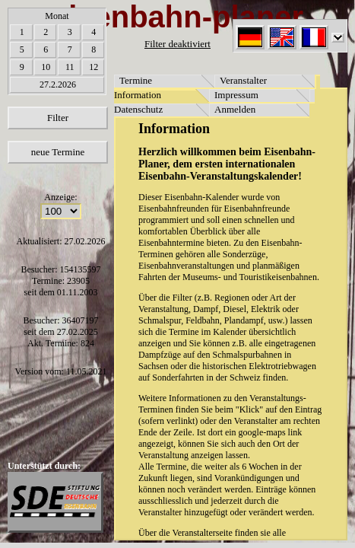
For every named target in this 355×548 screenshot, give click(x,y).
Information (137, 94)
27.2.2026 (58, 84)
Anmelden (234, 109)
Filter (57, 117)
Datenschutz (138, 109)
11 (69, 67)
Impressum (236, 94)
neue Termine (58, 152)
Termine (135, 80)
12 (93, 67)
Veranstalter (243, 80)
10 (45, 67)
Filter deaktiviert (177, 43)
